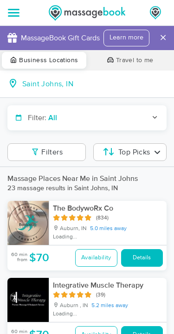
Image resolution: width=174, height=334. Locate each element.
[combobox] (94, 84)
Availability (96, 258)
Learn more (126, 37)
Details (142, 258)
